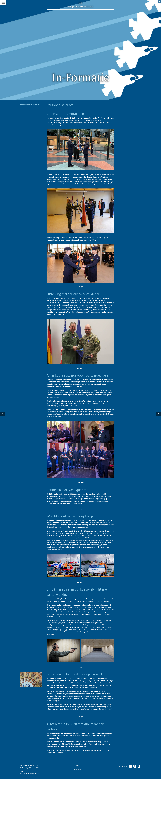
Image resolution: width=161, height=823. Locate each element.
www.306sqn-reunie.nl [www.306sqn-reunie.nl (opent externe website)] (92, 529)
